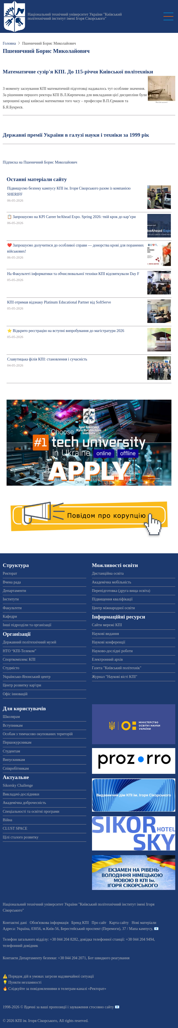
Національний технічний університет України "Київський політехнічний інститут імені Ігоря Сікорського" (75, 16)
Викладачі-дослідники (21, 794)
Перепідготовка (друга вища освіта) (121, 591)
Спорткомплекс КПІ (19, 659)
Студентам (11, 751)
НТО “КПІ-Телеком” (19, 651)
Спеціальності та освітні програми (31, 811)
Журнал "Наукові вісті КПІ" (114, 677)
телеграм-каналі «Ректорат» (83, 989)
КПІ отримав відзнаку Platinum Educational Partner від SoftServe (59, 302)
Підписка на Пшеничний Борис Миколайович (40, 162)
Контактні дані (15, 923)
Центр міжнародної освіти (113, 608)
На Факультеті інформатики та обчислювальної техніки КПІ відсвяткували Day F (73, 274)
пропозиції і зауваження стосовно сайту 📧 (84, 1007)
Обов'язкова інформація (49, 923)
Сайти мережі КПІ (107, 625)
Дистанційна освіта (108, 573)
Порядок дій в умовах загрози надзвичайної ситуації (51, 976)
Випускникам (14, 760)
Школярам (11, 717)
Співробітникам (16, 768)
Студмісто (11, 668)
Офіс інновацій (15, 694)
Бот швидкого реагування (109, 958)
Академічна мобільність (111, 582)
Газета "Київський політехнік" (117, 668)
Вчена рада (12, 582)
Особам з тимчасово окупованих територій (38, 734)
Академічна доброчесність (24, 803)
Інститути (11, 599)
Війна (7, 820)
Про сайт (99, 923)
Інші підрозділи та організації (27, 625)
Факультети (12, 608)
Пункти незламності (25, 982)
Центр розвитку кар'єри (22, 685)
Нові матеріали (144, 923)
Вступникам (13, 725)
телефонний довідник (20, 946)
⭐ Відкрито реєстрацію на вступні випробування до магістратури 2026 (65, 331)
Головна (9, 43)
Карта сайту (119, 923)
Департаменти (14, 591)
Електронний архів (107, 659)
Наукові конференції (108, 642)
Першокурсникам (17, 742)
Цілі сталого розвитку (20, 837)
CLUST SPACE (15, 828)
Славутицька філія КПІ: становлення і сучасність (47, 359)
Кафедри (10, 616)
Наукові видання (105, 634)
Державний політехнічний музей (29, 642)
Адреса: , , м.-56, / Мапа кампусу (77, 929)
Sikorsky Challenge (18, 785)
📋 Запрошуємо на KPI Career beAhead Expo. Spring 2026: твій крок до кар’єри (71, 217)
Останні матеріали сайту (37, 179)
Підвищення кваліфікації (112, 599)
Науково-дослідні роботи (112, 651)
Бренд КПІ (80, 923)
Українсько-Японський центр (26, 677)
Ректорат (10, 573)
